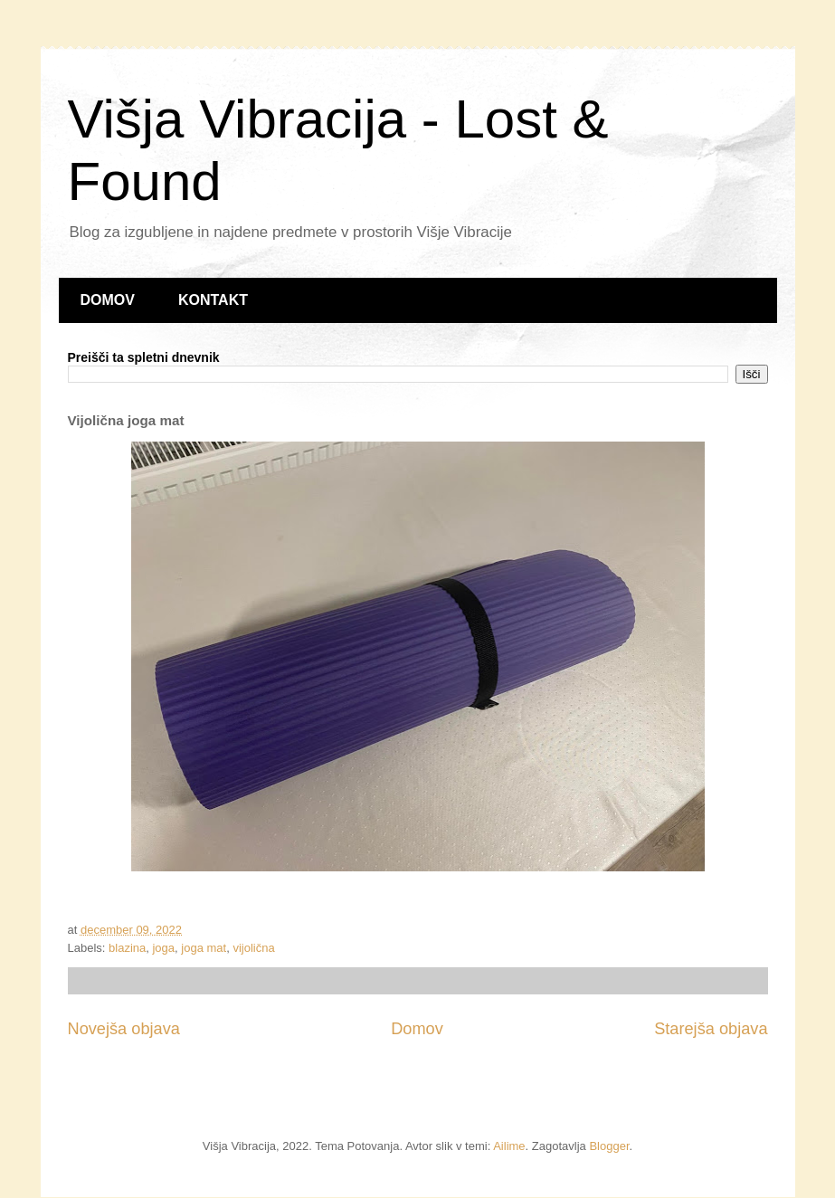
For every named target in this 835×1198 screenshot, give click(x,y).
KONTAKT (213, 300)
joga (163, 948)
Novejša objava (124, 1029)
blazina (127, 948)
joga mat (203, 948)
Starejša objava (710, 1029)
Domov (417, 1029)
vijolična (253, 948)
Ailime (509, 1146)
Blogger (609, 1146)
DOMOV (108, 300)
